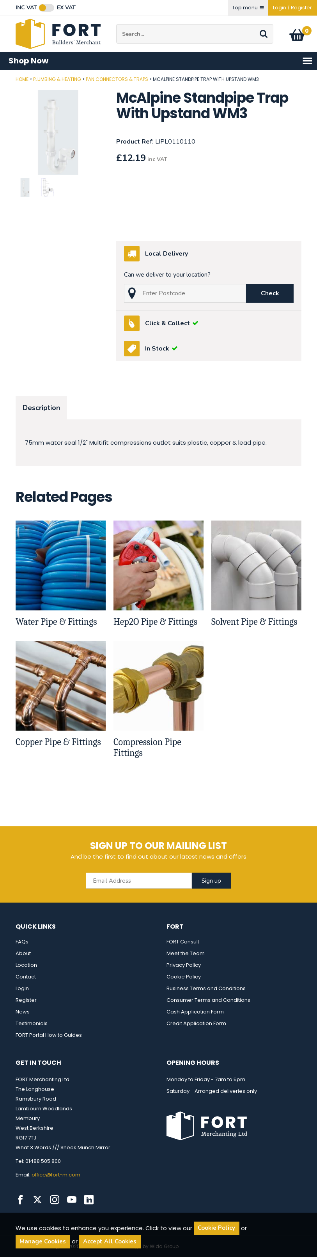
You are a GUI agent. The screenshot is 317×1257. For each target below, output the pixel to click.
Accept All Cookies (109, 1241)
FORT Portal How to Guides (49, 1035)
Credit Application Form (196, 1023)
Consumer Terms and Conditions (208, 1000)
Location (26, 965)
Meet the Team (185, 953)
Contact (26, 976)
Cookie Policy (183, 976)
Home (22, 79)
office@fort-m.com (56, 1174)
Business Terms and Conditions (206, 988)
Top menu (248, 7)
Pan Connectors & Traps (117, 79)
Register (26, 1000)
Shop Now (161, 61)
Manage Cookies (42, 1241)
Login (22, 988)
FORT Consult (182, 941)
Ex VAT (66, 7)
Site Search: (116, 24)
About (23, 953)
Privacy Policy (183, 965)
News (23, 1011)
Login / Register (292, 7)
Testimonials (32, 1023)
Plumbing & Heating (57, 79)
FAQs (22, 941)
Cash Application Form (195, 1011)
